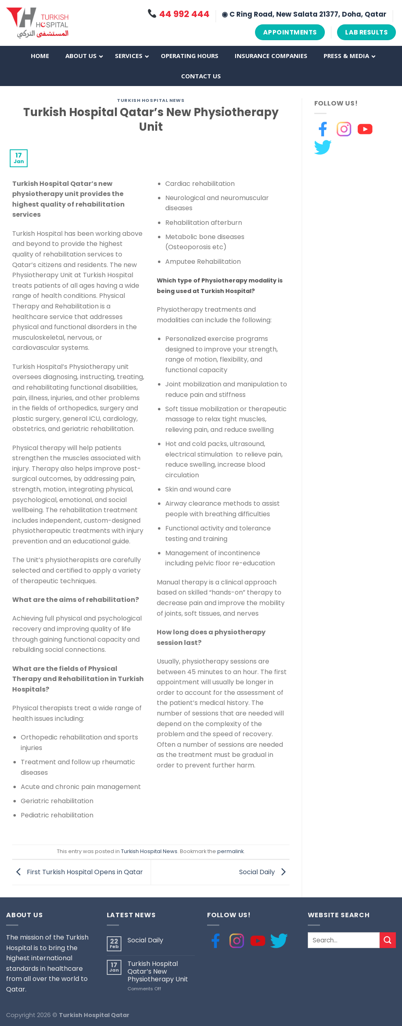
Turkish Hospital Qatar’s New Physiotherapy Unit (158, 971)
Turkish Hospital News (150, 100)
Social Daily (264, 872)
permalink (230, 851)
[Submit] (388, 940)
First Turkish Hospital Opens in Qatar (77, 872)
